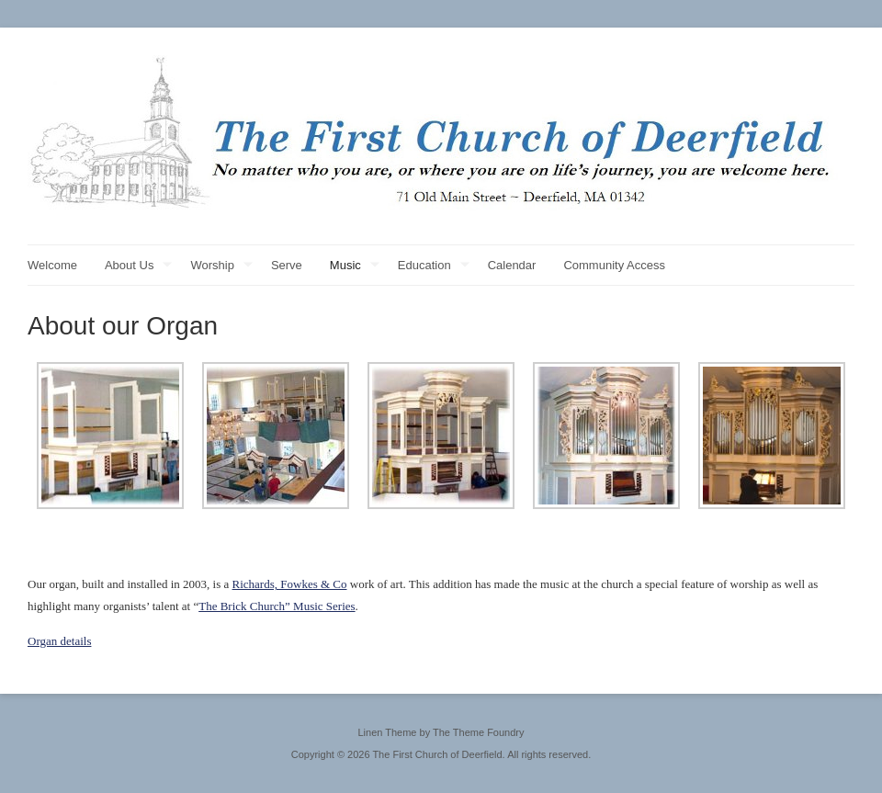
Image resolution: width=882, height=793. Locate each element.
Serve (286, 265)
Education (433, 266)
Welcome (52, 265)
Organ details (59, 641)
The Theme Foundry (478, 732)
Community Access (614, 265)
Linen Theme (386, 732)
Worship (221, 266)
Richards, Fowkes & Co (289, 584)
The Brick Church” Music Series (276, 606)
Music (354, 266)
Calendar (512, 265)
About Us (138, 266)
